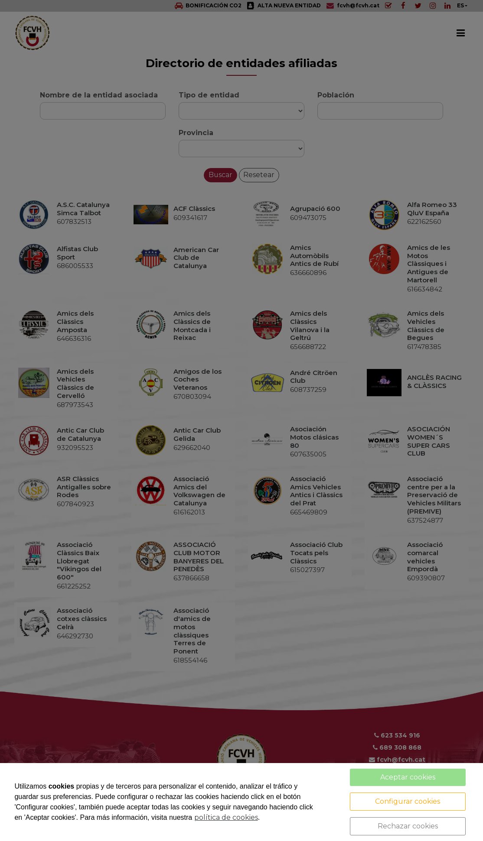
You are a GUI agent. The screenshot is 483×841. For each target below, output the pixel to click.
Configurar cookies (407, 801)
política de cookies (226, 817)
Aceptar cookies (407, 777)
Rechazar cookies (408, 826)
